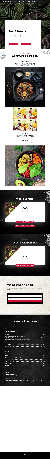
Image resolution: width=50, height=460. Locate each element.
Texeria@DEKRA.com (31, 1)
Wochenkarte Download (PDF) (25, 222)
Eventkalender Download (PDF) (25, 266)
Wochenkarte (13, 44)
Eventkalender (26, 44)
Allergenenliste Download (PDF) (25, 226)
